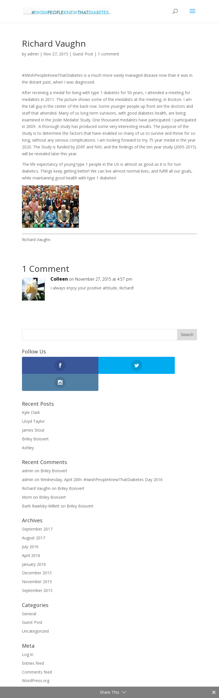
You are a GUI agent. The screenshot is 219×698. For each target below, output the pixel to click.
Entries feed (33, 646)
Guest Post (83, 54)
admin (33, 54)
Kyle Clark (31, 395)
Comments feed (37, 655)
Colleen (59, 279)
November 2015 (37, 564)
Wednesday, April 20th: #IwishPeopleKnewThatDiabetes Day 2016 (101, 462)
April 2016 (31, 538)
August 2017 (33, 520)
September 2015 (37, 573)
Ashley (28, 430)
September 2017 (37, 512)
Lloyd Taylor (33, 404)
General (29, 596)
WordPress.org (35, 663)
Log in (27, 637)
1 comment (108, 54)
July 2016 (30, 529)
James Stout (33, 413)
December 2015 (37, 555)
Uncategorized (35, 614)
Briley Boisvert (35, 421)
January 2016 (34, 547)
